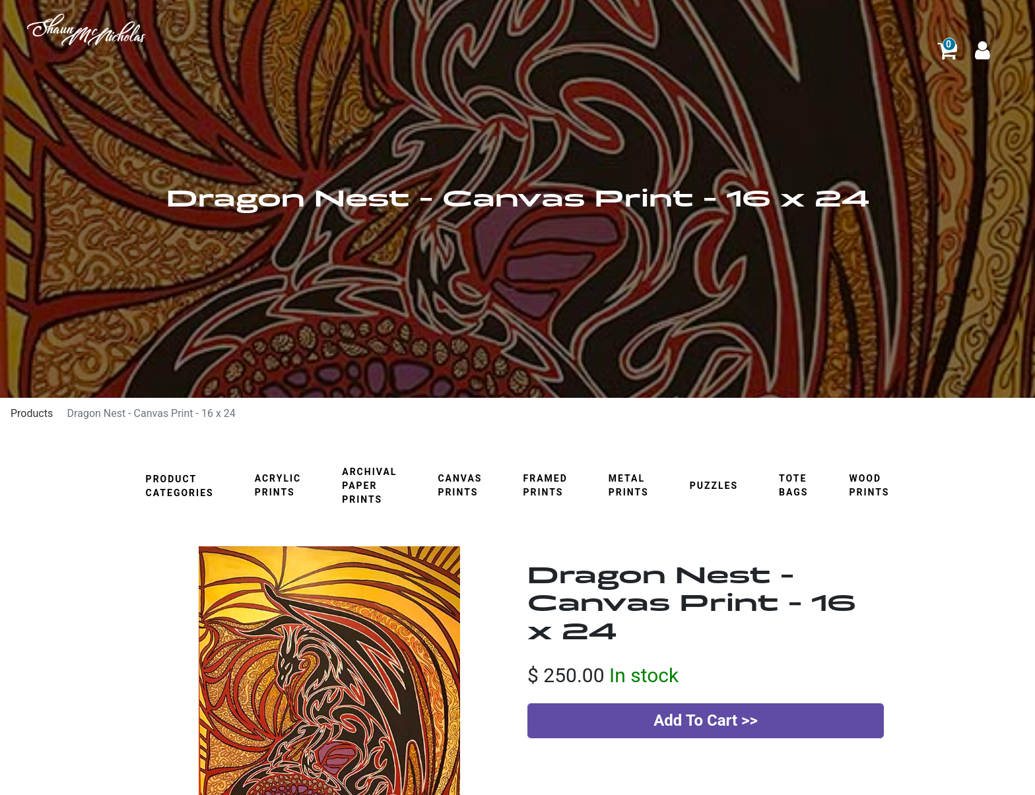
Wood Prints (869, 485)
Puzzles (714, 485)
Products (32, 413)
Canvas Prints (460, 485)
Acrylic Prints (278, 485)
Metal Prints (629, 485)
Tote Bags (793, 485)
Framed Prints (545, 485)
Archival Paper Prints (369, 485)
